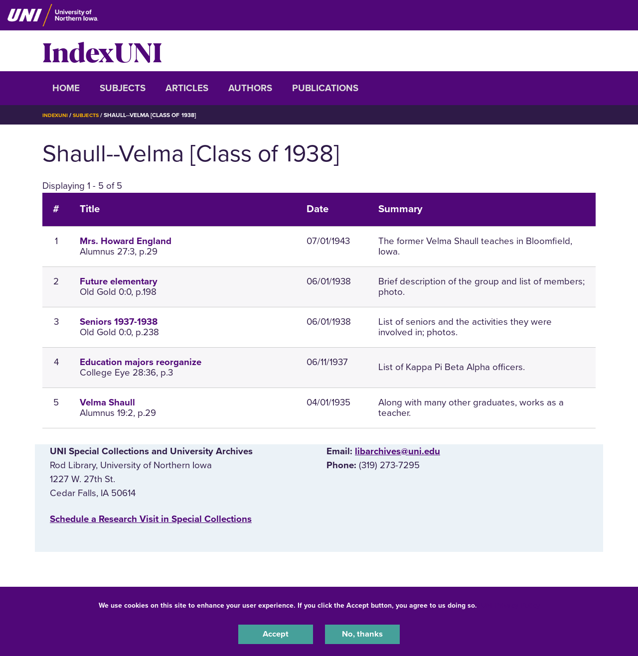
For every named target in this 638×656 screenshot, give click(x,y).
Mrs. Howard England (125, 241)
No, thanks (362, 633)
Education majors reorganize (140, 362)
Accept (275, 633)
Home (66, 88)
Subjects (123, 88)
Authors (250, 88)
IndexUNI (102, 50)
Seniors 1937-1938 (119, 321)
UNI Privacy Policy (510, 603)
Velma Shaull (107, 402)
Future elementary (119, 281)
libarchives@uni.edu (397, 451)
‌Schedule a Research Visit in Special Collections (151, 519)
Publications (325, 88)
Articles (186, 88)
